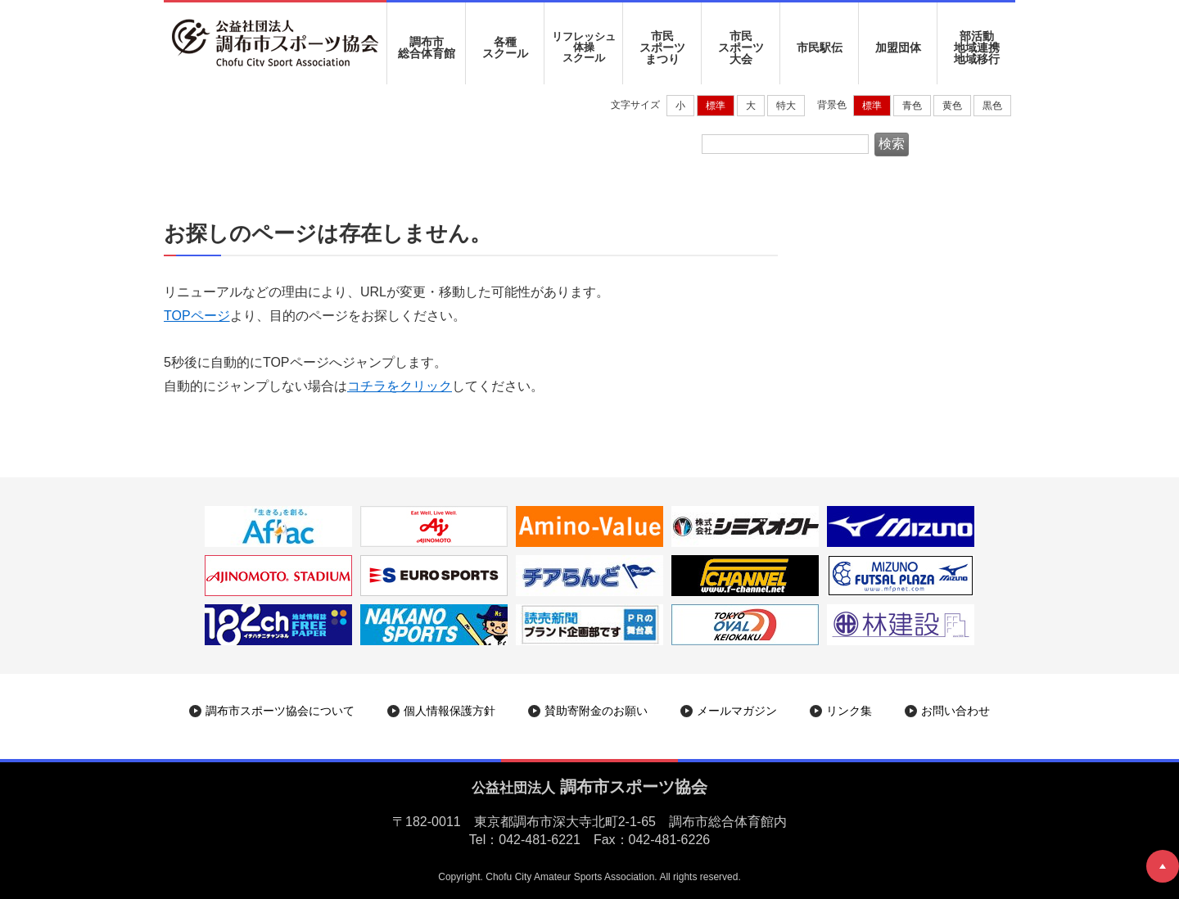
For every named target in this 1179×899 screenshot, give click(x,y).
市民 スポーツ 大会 (741, 47)
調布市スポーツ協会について (280, 710)
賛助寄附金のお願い (596, 710)
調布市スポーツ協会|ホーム (248, 136)
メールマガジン (737, 710)
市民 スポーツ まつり (662, 47)
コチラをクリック (399, 386)
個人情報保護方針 (449, 710)
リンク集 (849, 710)
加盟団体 (898, 47)
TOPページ (197, 316)
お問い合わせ (955, 710)
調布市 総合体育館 (426, 47)
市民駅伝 (819, 47)
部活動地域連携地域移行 (977, 47)
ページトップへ (1162, 866)
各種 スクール (505, 47)
